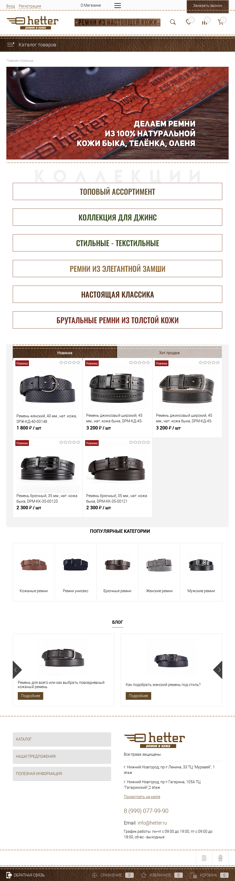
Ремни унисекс (75, 592)
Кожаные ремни (34, 592)
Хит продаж (91, 353)
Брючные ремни (117, 592)
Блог (117, 622)
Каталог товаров (31, 44)
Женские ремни (159, 592)
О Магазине (91, 5)
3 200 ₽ (117, 431)
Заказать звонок (207, 5)
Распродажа (143, 353)
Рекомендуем (195, 353)
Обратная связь (25, 875)
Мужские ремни (201, 592)
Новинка (38, 353)
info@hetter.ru (152, 823)
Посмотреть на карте (142, 797)
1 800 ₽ (47, 431)
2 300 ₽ (47, 511)
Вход (10, 6)
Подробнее (30, 696)
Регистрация (30, 6)
